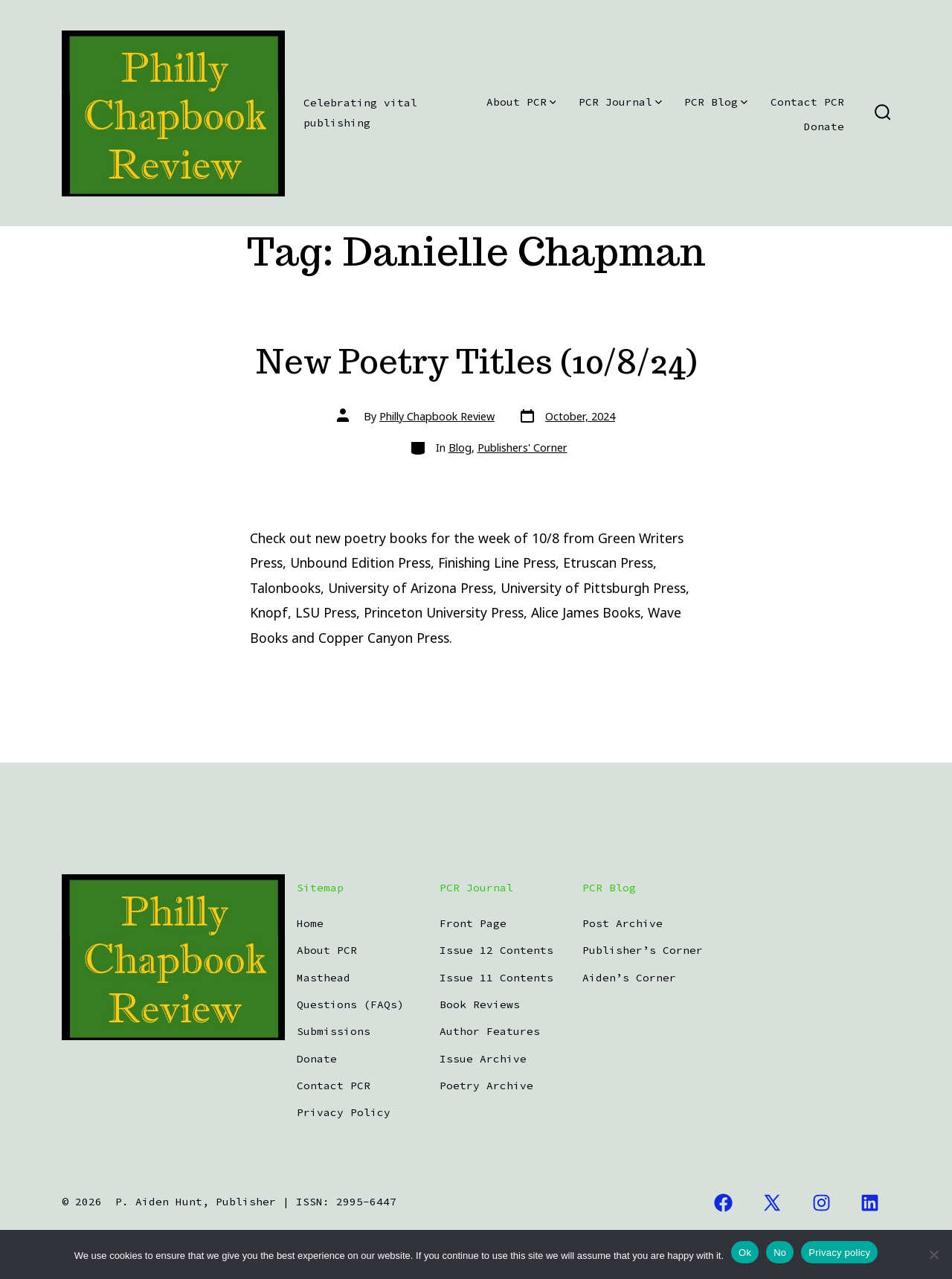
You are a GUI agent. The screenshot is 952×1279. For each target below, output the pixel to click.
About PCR (521, 102)
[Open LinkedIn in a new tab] (870, 1202)
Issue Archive (483, 1058)
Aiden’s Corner (629, 977)
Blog (460, 447)
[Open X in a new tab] (772, 1202)
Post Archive (622, 923)
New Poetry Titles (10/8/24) (476, 361)
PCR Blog (715, 102)
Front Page (473, 923)
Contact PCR (807, 102)
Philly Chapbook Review (437, 416)
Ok (745, 1252)
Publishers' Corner (522, 447)
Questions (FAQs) (350, 1004)
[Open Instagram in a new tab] (821, 1202)
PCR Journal (620, 102)
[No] (933, 1254)
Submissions (333, 1031)
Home (310, 923)
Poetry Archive (486, 1085)
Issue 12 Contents (496, 950)
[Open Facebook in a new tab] (723, 1202)
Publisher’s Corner (642, 950)
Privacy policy (839, 1252)
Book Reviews (480, 1004)
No (780, 1252)
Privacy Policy (343, 1112)
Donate (824, 126)
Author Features (490, 1031)
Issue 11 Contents (496, 977)
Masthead (323, 977)
